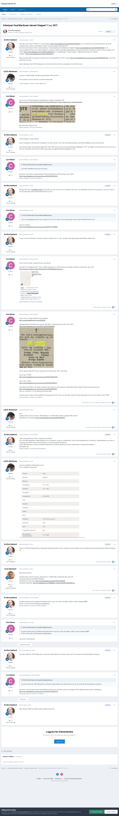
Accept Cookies (96, 811)
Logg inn (114, 3)
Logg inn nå (59, 741)
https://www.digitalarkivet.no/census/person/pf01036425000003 (38, 176)
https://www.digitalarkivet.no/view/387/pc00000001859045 (37, 326)
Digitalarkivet (21, 9)
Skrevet (26, 40)
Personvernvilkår (48, 778)
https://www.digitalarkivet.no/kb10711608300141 (40, 54)
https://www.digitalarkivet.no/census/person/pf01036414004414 (89, 58)
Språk (39, 778)
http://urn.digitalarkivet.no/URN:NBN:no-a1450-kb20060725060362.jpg (54, 583)
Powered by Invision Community (59, 780)
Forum (3, 14)
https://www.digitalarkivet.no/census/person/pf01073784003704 (38, 691)
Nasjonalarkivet (8, 3)
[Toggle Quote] (22, 164)
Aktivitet (13, 9)
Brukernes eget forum (25, 32)
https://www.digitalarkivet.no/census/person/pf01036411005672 (38, 383)
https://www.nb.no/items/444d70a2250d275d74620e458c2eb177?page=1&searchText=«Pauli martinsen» (50, 102)
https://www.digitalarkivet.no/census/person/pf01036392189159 (38, 389)
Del (101, 31)
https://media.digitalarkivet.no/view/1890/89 (32, 320)
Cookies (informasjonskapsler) (73, 778)
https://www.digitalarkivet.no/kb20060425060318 (65, 44)
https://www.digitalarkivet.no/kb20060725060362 (50, 581)
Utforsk (5, 10)
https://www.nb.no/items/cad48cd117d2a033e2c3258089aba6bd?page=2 (41, 269)
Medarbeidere (13, 14)
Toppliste (38, 14)
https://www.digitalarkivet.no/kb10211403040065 (90, 48)
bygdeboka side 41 (37, 189)
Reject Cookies (111, 811)
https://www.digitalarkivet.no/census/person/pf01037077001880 (38, 227)
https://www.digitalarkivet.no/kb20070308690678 (39, 52)
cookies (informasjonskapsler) (20, 812)
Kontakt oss (58, 778)
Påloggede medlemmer (26, 14)
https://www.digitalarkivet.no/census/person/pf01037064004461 (38, 377)
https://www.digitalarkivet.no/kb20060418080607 (50, 418)
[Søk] (95, 9)
